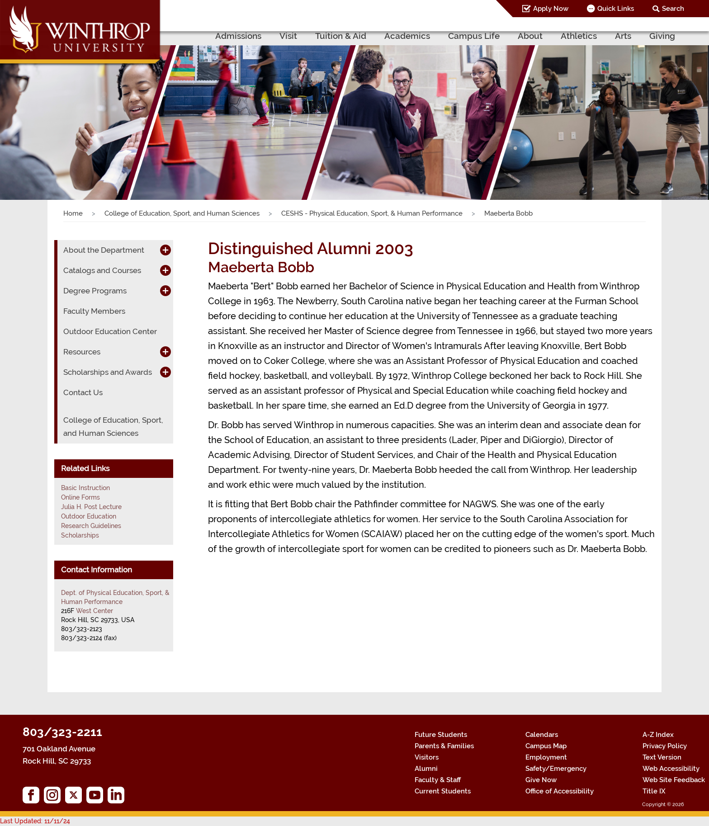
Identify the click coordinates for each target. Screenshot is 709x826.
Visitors (427, 757)
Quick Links (615, 9)
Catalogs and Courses (102, 270)
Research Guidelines (91, 525)
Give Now (541, 780)
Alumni (426, 769)
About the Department (103, 250)
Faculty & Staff (438, 780)
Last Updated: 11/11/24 (35, 821)
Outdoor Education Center (110, 331)
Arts (623, 36)
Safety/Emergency (555, 769)
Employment (546, 757)
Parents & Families (444, 746)
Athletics (579, 36)
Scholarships (80, 535)
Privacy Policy (665, 746)
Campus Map (546, 746)
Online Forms (80, 497)
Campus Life (474, 36)
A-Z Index (658, 735)
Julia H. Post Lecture (91, 506)
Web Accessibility (671, 769)
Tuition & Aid (340, 36)
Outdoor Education (88, 516)
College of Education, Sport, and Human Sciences (182, 213)
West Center (94, 610)
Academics (407, 36)
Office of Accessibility (559, 791)
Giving (662, 36)
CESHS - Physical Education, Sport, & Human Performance (372, 213)
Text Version (662, 757)
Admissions (238, 36)
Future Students (441, 735)
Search (673, 9)
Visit (288, 36)
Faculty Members (94, 311)
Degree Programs (95, 290)
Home (73, 213)
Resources (81, 351)
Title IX (654, 791)
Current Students (443, 791)
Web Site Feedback (674, 780)
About (530, 36)
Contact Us (83, 392)
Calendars (541, 735)
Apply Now (550, 9)
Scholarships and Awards (107, 372)
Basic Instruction (85, 487)
